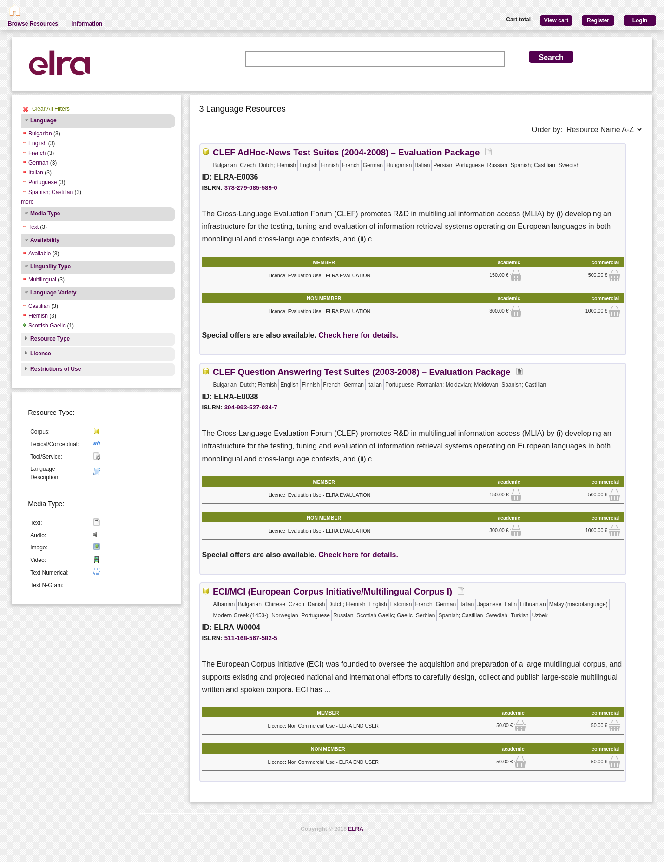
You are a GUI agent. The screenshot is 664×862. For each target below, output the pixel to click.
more (27, 202)
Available (39, 253)
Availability (44, 240)
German (38, 163)
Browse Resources (33, 23)
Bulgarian (40, 133)
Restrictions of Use (55, 369)
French (37, 153)
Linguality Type (50, 266)
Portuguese (42, 182)
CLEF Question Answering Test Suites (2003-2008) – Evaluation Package (362, 372)
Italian (35, 172)
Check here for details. (358, 335)
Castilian (39, 306)
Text (33, 227)
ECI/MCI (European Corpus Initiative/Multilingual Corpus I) (332, 591)
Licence (40, 353)
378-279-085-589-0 (250, 187)
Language (43, 120)
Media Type (45, 213)
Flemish (38, 316)
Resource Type (50, 338)
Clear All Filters (51, 109)
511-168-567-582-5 (250, 638)
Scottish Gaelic (47, 325)
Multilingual (42, 279)
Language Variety (53, 292)
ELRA (355, 829)
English (37, 143)
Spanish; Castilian (50, 192)
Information (87, 23)
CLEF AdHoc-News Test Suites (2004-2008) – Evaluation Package (346, 152)
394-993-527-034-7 (250, 407)
